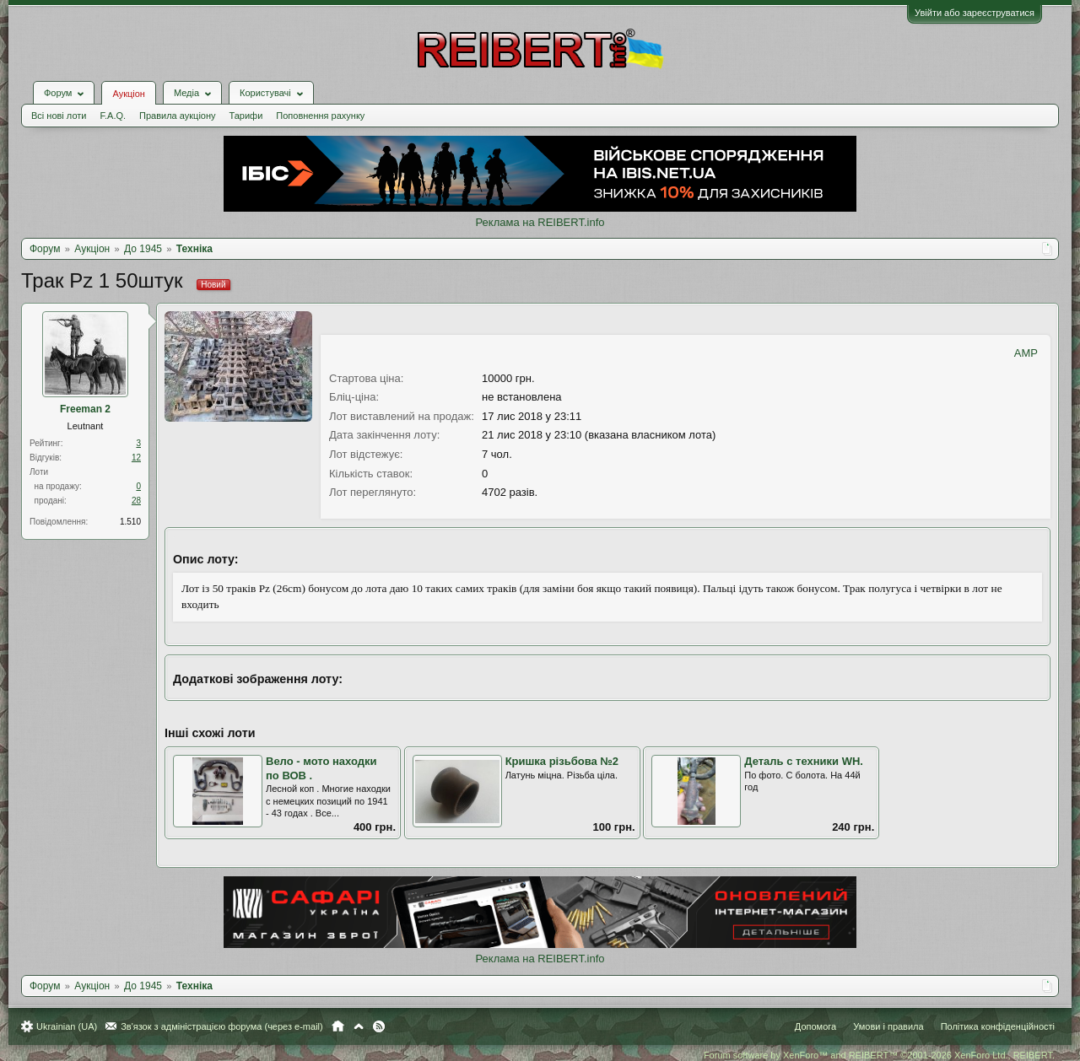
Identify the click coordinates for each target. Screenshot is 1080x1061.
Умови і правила (888, 1026)
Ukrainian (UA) (66, 1026)
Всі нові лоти (58, 115)
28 (136, 500)
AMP (1026, 353)
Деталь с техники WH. (803, 761)
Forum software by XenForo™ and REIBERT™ (879, 1055)
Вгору (358, 1026)
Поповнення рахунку (320, 115)
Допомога (815, 1026)
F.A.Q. (113, 115)
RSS (379, 1026)
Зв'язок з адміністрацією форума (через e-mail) (222, 1026)
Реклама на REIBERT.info (539, 222)
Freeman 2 (85, 409)
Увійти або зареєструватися (974, 13)
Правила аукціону (177, 115)
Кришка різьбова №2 (561, 761)
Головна (338, 1026)
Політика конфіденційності (998, 1026)
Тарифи (246, 115)
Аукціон (128, 94)
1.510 (130, 521)
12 (136, 457)
